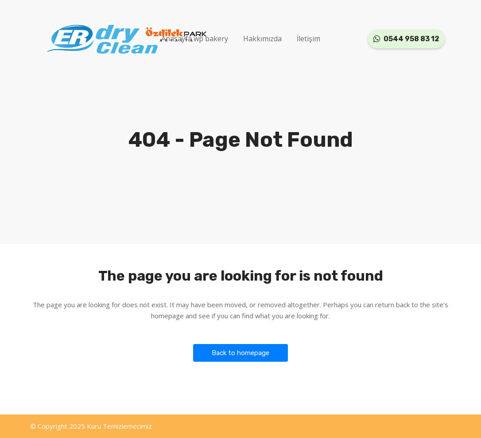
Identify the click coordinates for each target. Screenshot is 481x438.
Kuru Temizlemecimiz (119, 426)
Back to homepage (240, 353)
